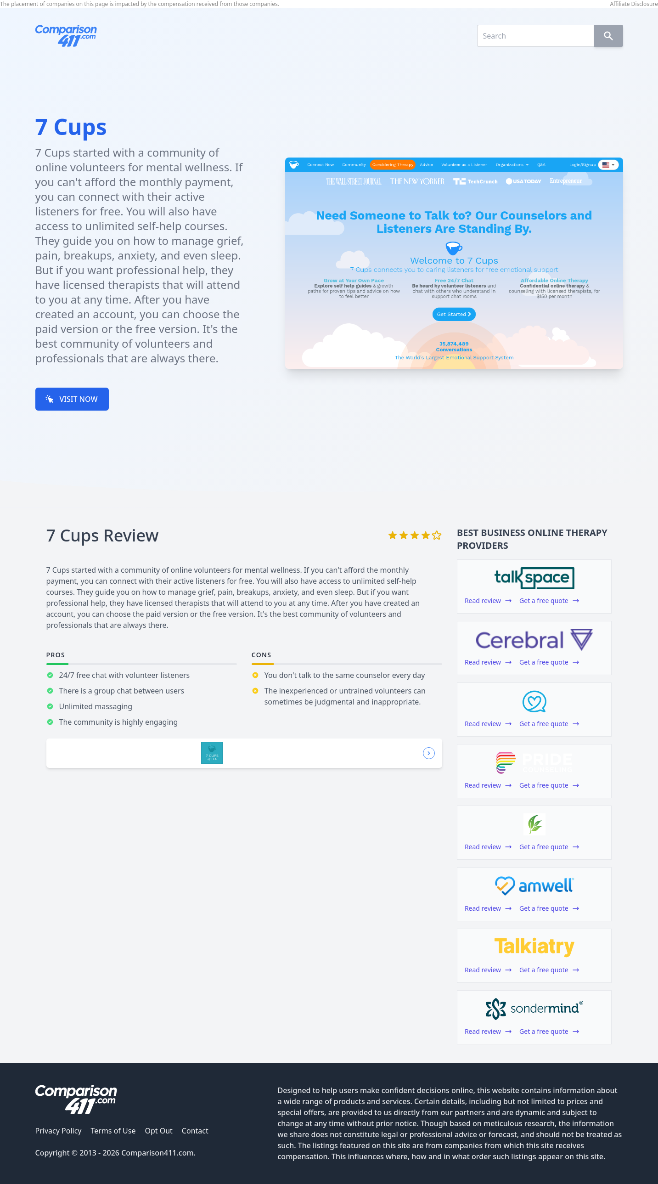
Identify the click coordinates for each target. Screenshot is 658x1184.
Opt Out (158, 1131)
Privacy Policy (58, 1131)
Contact (195, 1131)
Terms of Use (112, 1131)
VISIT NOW (71, 399)
